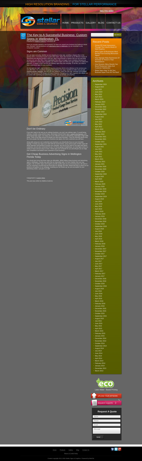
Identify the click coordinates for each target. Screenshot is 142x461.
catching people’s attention (35, 71)
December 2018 (100, 219)
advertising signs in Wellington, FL (59, 46)
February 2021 (100, 161)
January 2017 (100, 276)
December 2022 (100, 107)
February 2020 (100, 184)
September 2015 (101, 316)
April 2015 (98, 328)
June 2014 (98, 353)
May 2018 (98, 236)
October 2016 (100, 283)
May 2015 (98, 326)
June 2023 (98, 92)
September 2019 (101, 196)
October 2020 (100, 171)
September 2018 (101, 226)
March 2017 (99, 271)
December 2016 (100, 278)
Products (77, 23)
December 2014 (100, 338)
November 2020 (100, 169)
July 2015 (98, 321)
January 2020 (100, 186)
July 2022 (98, 119)
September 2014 (101, 346)
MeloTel (91, 458)
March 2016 (99, 301)
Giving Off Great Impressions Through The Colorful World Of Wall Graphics (105, 47)
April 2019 (98, 209)
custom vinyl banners (76, 134)
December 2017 (100, 249)
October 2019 (100, 194)
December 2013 (100, 368)
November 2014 (100, 341)
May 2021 (98, 154)
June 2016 (98, 293)
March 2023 (99, 99)
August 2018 (99, 229)
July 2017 (98, 261)
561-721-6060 (106, 11)
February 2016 (100, 303)
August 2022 (99, 117)
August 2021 (99, 147)
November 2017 (100, 251)
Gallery (91, 23)
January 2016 (100, 306)
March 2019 (99, 211)
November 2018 (100, 221)
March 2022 (99, 129)
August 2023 (99, 87)
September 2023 (101, 84)
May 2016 (98, 296)
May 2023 (98, 94)
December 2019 (100, 189)
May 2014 (98, 356)
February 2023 (100, 102)
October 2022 (100, 112)
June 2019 (98, 204)
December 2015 (100, 308)
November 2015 (100, 311)
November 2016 (100, 281)
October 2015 (100, 313)
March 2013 (99, 371)
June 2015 (98, 323)
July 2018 (98, 231)
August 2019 (99, 199)
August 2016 (99, 288)
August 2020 (99, 176)
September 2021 (101, 144)
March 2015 (99, 331)
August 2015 (99, 318)
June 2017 (98, 264)
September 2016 (101, 286)
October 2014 (100, 343)
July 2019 (98, 201)
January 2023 (100, 104)
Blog (101, 23)
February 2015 (100, 333)
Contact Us (113, 23)
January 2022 (100, 134)
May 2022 (98, 124)
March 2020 (99, 181)
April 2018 (98, 239)
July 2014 (98, 351)
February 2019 (100, 214)
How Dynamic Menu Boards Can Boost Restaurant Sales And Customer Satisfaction (106, 66)
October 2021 (100, 142)
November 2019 (100, 191)
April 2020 (98, 179)
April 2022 (98, 127)
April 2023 (98, 97)
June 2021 (98, 151)
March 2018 (99, 241)
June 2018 (98, 234)
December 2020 (100, 166)
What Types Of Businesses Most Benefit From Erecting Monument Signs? (106, 53)
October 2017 (100, 254)
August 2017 (99, 259)
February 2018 (100, 244)
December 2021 (100, 137)
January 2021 (100, 164)
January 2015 (100, 336)
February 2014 (100, 363)
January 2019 (100, 216)
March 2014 (99, 361)
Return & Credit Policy (71, 453)
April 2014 (98, 358)
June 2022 (98, 122)
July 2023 (98, 89)
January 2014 (100, 366)
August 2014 (99, 348)
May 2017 (98, 266)
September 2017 (101, 256)
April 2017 (98, 269)
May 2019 (98, 206)
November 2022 (100, 109)
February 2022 (100, 132)
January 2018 (100, 246)
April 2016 (98, 298)
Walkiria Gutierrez (40, 41)
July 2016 (98, 291)
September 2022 (101, 114)
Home (65, 23)
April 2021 (98, 156)
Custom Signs (40, 178)
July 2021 (98, 149)
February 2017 (100, 273)
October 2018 (100, 224)
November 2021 (100, 139)
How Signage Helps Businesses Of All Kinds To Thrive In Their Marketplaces (107, 59)
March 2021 (99, 159)
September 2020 (101, 174)
